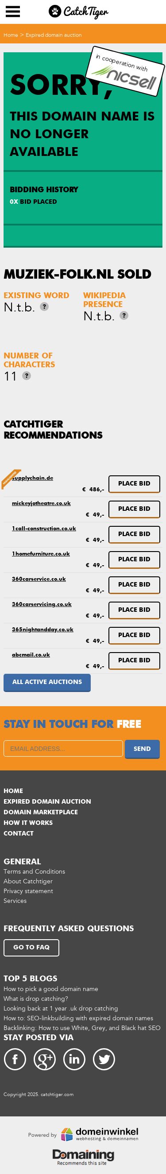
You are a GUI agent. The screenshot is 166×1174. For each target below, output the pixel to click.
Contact (19, 834)
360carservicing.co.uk (42, 604)
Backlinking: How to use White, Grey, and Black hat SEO (82, 1028)
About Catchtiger (28, 881)
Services (15, 901)
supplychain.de (32, 478)
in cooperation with (124, 71)
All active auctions (47, 682)
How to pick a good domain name (51, 989)
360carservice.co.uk (39, 579)
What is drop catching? (36, 999)
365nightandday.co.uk (42, 630)
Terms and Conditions (34, 871)
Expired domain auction (54, 35)
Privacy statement (28, 891)
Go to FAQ (31, 948)
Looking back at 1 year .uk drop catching (61, 1008)
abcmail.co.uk (31, 655)
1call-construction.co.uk (44, 529)
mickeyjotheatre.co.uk (41, 503)
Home (11, 35)
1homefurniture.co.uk (41, 554)
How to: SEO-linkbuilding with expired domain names (78, 1018)
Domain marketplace (41, 812)
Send (142, 749)
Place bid (134, 484)
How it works (28, 823)
